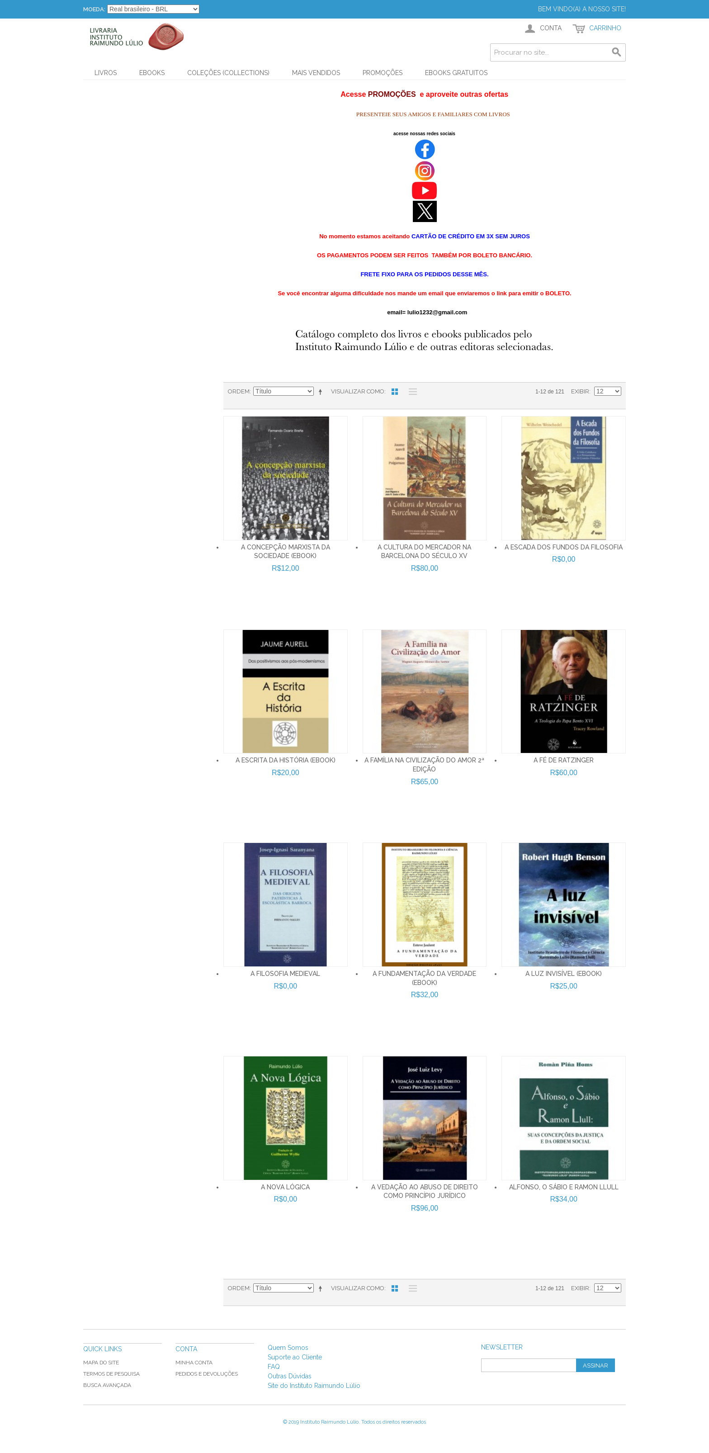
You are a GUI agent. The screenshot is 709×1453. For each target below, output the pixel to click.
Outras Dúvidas (290, 1376)
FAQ (274, 1366)
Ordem (239, 391)
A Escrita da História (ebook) (286, 760)
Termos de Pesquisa (111, 1374)
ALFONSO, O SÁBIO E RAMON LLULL (564, 1187)
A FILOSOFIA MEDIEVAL (285, 973)
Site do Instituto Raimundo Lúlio (314, 1385)
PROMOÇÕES (382, 72)
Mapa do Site (101, 1362)
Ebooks (152, 72)
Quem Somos (288, 1347)
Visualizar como (357, 391)
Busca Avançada (107, 1385)
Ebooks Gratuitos (456, 72)
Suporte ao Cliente (295, 1357)
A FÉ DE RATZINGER (564, 760)
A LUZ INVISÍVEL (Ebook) (563, 973)
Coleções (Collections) (228, 72)
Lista (410, 391)
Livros (106, 72)
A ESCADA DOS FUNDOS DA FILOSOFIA (564, 547)
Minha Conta (194, 1362)
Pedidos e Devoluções (206, 1374)
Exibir (580, 391)
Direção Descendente (322, 391)
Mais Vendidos (316, 72)
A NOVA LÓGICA (285, 1187)
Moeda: (94, 9)
